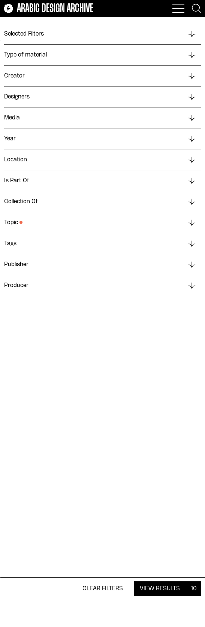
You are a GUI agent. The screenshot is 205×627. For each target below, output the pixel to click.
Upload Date (78, 28)
